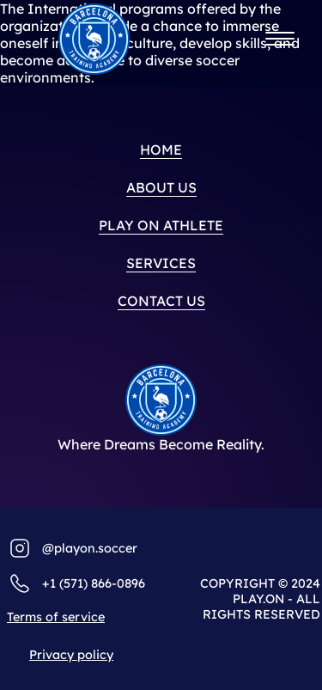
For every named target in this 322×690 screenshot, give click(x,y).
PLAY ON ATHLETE (161, 225)
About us (161, 187)
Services (161, 263)
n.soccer (112, 548)
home (161, 149)
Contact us (161, 300)
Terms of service (56, 617)
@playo (65, 548)
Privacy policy (71, 655)
